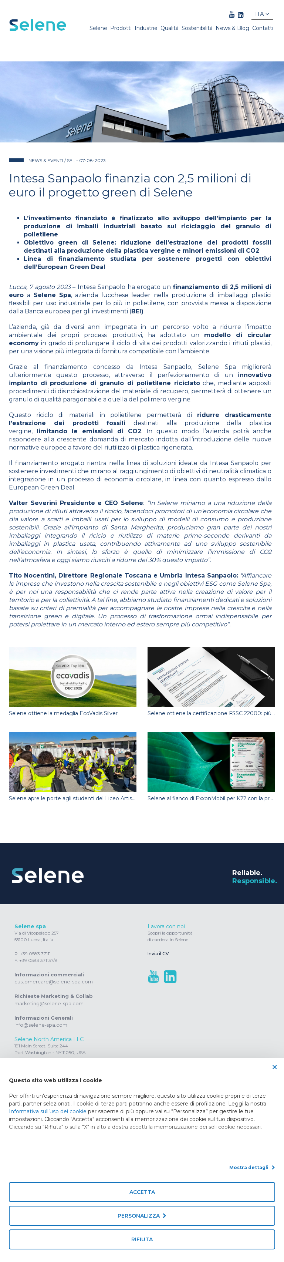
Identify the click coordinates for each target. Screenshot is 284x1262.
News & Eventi (46, 160)
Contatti (262, 28)
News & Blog (232, 28)
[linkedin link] (240, 14)
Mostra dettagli (252, 1167)
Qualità (169, 28)
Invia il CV (158, 953)
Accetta (142, 1192)
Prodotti (121, 28)
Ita (262, 13)
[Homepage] (38, 25)
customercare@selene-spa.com (53, 982)
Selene (98, 28)
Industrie (146, 28)
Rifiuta (142, 1239)
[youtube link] (232, 14)
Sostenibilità (197, 28)
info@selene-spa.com (40, 1025)
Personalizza (142, 1215)
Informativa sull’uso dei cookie (48, 1111)
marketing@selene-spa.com (49, 1003)
